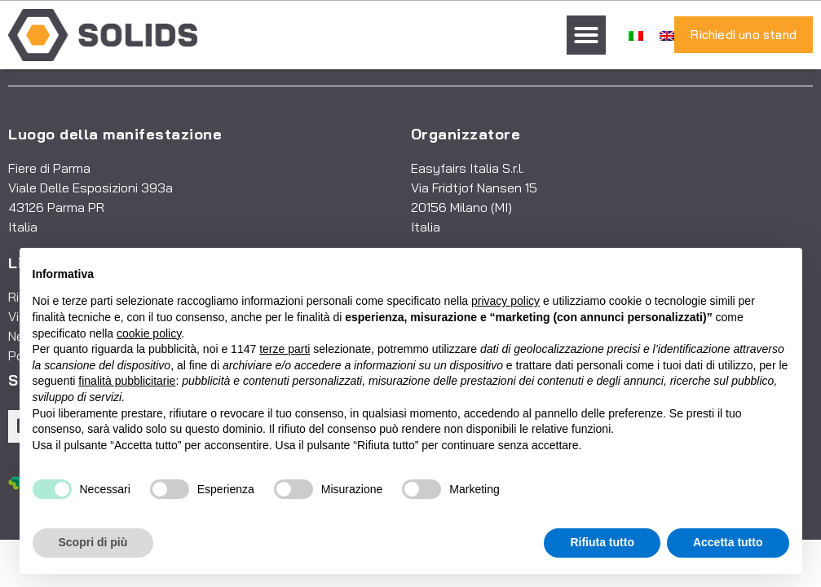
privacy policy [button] (505, 300)
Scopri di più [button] (93, 542)
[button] (586, 35)
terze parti (284, 348)
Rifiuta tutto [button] (602, 542)
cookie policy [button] (149, 333)
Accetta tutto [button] (728, 542)
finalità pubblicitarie (126, 380)
